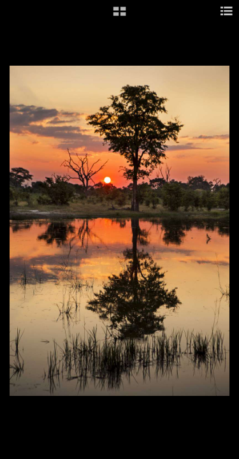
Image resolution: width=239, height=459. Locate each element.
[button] (119, 15)
